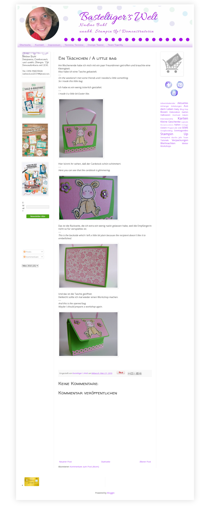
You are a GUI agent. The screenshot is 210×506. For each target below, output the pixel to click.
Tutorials (164, 140)
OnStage (184, 125)
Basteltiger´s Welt (80, 373)
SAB (179, 128)
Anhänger (164, 106)
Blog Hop (184, 109)
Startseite (25, 45)
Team (185, 137)
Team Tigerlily (115, 45)
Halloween (165, 115)
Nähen (177, 124)
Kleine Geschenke (170, 121)
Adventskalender (167, 103)
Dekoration (174, 112)
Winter (185, 143)
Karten (183, 118)
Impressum (54, 45)
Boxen (164, 112)
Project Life (172, 128)
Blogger (110, 492)
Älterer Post (145, 461)
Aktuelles (182, 103)
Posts (27, 251)
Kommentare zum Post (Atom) (84, 466)
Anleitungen (176, 106)
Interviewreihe (166, 119)
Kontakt (39, 45)
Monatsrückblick (166, 125)
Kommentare (31, 256)
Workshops (165, 146)
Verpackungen (180, 140)
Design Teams (96, 45)
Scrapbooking (166, 130)
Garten (185, 112)
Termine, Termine (74, 45)
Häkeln (185, 115)
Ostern (163, 127)
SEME (185, 127)
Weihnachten (167, 143)
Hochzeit (176, 115)
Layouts (184, 122)
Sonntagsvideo (181, 130)
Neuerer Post (65, 461)
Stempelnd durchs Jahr (171, 137)
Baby (176, 109)
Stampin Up (174, 134)
